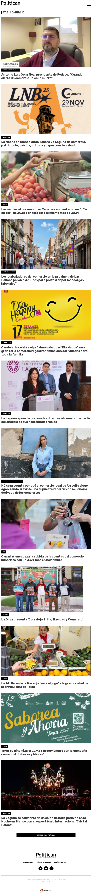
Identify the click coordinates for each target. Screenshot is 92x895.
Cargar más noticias (46, 835)
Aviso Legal (28, 862)
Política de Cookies (43, 862)
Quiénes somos (60, 862)
